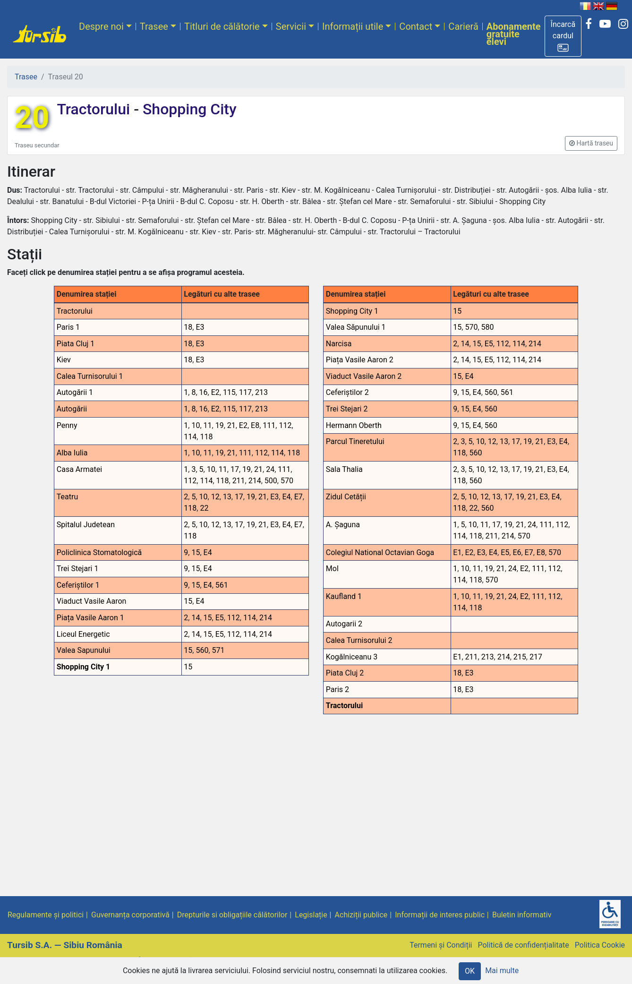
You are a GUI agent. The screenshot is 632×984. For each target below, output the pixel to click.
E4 (286, 496)
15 (195, 552)
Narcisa (339, 343)
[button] (563, 36)
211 (238, 480)
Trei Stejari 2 (347, 408)
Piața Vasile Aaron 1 (90, 617)
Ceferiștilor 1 (78, 585)
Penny (67, 425)
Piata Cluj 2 (345, 672)
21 (231, 425)
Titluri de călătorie (222, 26)
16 (203, 392)
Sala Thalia (344, 469)
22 (204, 508)
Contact (415, 26)
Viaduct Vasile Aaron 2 (364, 376)
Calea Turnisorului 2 (359, 640)
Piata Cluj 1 (76, 343)
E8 (255, 425)
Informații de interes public (440, 914)
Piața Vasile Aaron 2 (359, 359)
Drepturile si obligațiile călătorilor (232, 914)
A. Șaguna (343, 524)
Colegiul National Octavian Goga (380, 552)
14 (195, 617)
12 (215, 496)
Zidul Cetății (346, 496)
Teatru (67, 496)
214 (254, 480)
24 (270, 469)
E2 (215, 392)
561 (221, 585)
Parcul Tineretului (355, 441)
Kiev (64, 359)
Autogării (72, 408)
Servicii (291, 26)
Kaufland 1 (344, 596)
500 (271, 480)
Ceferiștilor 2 (347, 392)
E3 (200, 327)
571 (218, 650)
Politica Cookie (600, 945)
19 (219, 425)
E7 (298, 496)
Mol (332, 568)
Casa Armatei (79, 469)
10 (195, 425)
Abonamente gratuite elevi (514, 34)
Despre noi (101, 26)
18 (188, 327)
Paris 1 (68, 327)
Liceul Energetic (83, 634)
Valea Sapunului (84, 650)
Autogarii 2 (344, 623)
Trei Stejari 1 (78, 568)
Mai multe (502, 970)
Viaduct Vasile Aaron (92, 601)
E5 (219, 617)
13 (227, 496)
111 (269, 425)
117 (245, 392)
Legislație (311, 914)
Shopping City (188, 109)
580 (487, 327)
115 (229, 392)
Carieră (463, 26)
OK (470, 971)
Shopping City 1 (84, 666)
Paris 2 (337, 689)
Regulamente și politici (46, 914)
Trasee (154, 26)
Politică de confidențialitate (523, 945)
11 (208, 425)
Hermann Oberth (354, 425)
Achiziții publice (361, 914)
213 (261, 392)
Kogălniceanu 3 (351, 656)
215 (519, 656)
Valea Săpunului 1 (356, 327)
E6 (516, 552)
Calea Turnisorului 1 (90, 376)
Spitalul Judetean (86, 524)
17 (235, 469)
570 (287, 480)
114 (190, 436)
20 (32, 118)
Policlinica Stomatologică (99, 552)
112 (285, 425)
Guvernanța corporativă (130, 914)
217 (536, 656)
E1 (457, 552)
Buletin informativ (522, 914)
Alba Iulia (72, 452)
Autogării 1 (75, 392)
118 (206, 436)
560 (202, 650)
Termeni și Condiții (441, 945)
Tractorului (95, 109)
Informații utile (352, 26)
